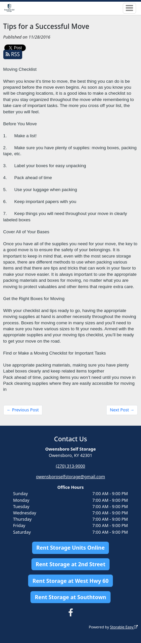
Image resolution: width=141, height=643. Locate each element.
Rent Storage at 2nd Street (71, 564)
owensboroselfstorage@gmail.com (70, 477)
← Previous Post (23, 410)
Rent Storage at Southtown (70, 597)
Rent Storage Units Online (70, 547)
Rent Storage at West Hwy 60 (70, 581)
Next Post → (122, 410)
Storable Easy (124, 626)
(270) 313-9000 (70, 466)
